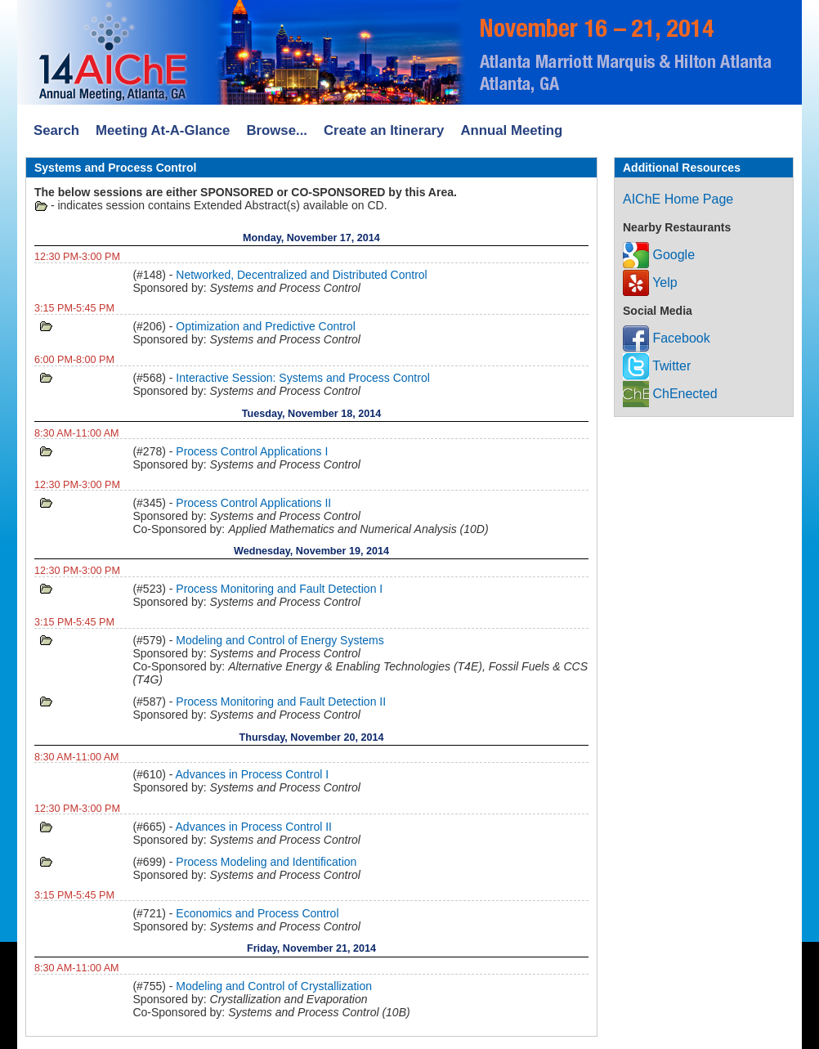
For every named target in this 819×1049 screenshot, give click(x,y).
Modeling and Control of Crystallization (274, 986)
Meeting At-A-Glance (163, 130)
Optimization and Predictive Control (265, 326)
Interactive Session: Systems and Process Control (302, 377)
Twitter (657, 366)
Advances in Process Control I (252, 774)
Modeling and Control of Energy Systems (279, 640)
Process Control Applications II (253, 502)
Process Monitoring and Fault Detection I (279, 588)
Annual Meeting (511, 130)
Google (659, 255)
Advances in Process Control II (254, 826)
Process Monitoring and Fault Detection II (281, 701)
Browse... (276, 130)
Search (56, 130)
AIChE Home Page (678, 199)
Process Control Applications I (252, 451)
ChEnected (670, 394)
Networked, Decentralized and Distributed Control (301, 274)
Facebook (666, 338)
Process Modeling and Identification (266, 861)
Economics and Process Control (257, 913)
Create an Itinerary (384, 130)
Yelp (650, 282)
